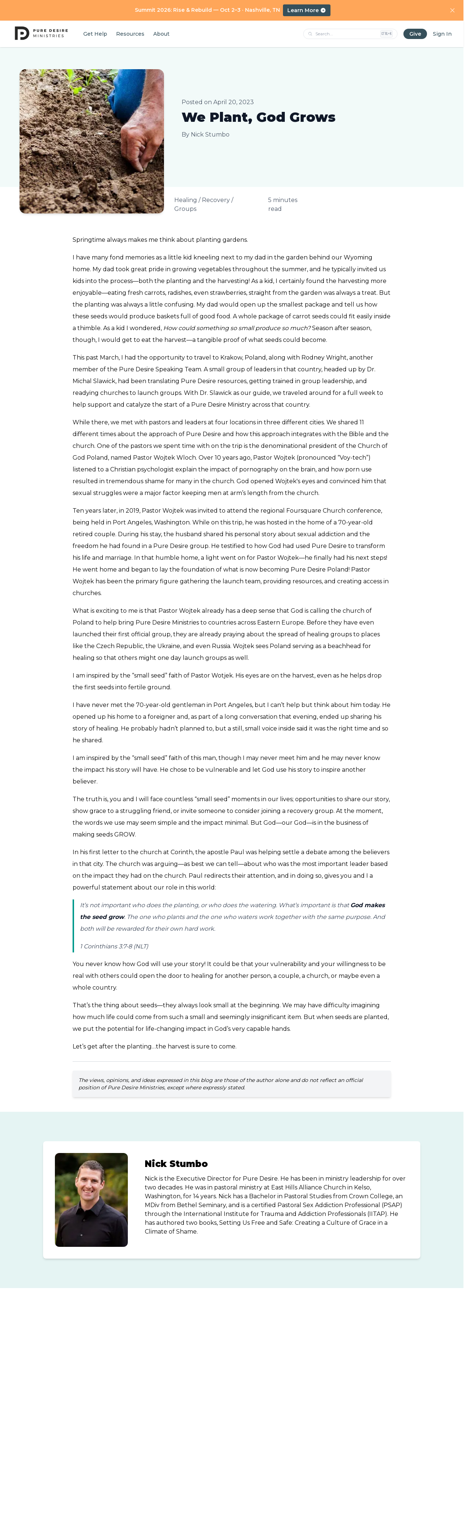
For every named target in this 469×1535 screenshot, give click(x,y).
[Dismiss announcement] (452, 10)
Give (415, 34)
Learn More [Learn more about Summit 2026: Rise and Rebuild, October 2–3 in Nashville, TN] (306, 10)
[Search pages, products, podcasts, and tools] (346, 34)
